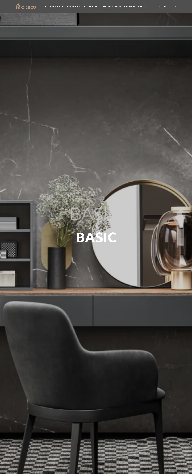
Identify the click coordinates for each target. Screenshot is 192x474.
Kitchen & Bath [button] (54, 6)
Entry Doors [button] (92, 6)
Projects (129, 6)
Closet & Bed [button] (74, 6)
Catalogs (144, 6)
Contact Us (159, 6)
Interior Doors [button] (112, 6)
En (174, 7)
